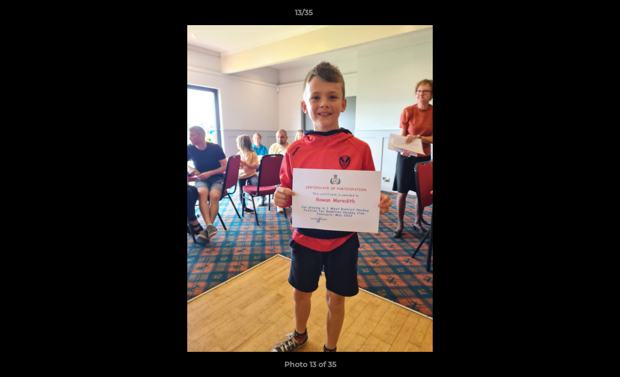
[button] (576, 15)
